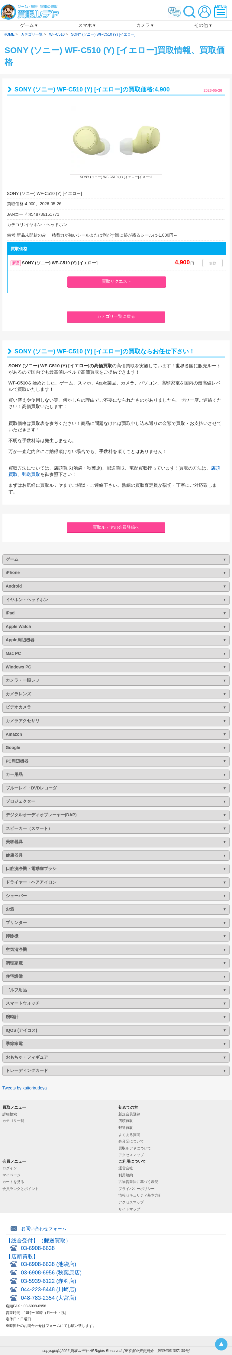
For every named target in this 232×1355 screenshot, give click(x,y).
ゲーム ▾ (28, 25)
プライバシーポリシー (136, 1189)
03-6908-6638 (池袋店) (48, 1264)
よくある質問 (129, 1135)
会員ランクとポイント (20, 1189)
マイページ (11, 1175)
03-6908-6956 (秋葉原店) (51, 1273)
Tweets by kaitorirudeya (24, 1088)
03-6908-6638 (38, 1248)
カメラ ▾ (144, 25)
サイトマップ (129, 1209)
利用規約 (125, 1175)
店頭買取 (125, 1121)
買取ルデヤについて (134, 1148)
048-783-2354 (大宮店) (48, 1298)
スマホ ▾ (86, 25)
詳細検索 (9, 1114)
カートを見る (13, 1182)
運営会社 (125, 1168)
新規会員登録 (129, 1114)
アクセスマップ (131, 1155)
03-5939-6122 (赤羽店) (48, 1281)
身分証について (131, 1141)
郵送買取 (31, 474)
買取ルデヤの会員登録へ (116, 527)
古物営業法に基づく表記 (138, 1182)
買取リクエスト (116, 281)
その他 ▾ (202, 25)
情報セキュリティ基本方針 (140, 1195)
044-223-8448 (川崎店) (48, 1289)
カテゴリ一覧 (13, 1121)
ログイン (9, 1168)
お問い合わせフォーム (43, 1228)
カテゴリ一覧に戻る (116, 316)
